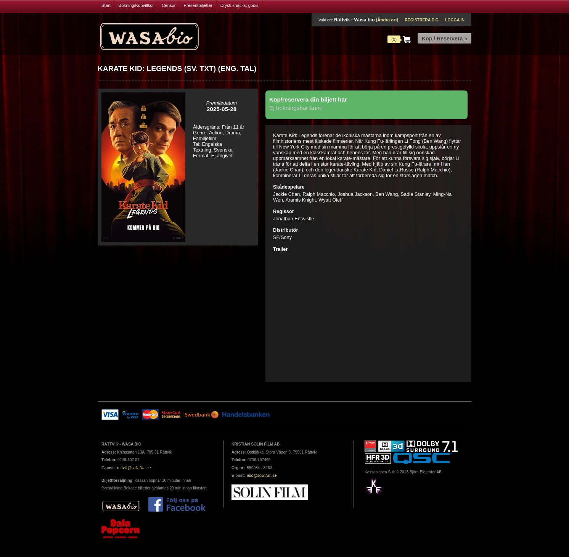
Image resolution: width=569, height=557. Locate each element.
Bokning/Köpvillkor (136, 5)
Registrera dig (422, 20)
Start (106, 5)
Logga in (455, 20)
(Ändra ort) (387, 20)
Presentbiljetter (198, 5)
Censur (168, 5)
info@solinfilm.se (262, 475)
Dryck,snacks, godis (239, 5)
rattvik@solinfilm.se (134, 468)
